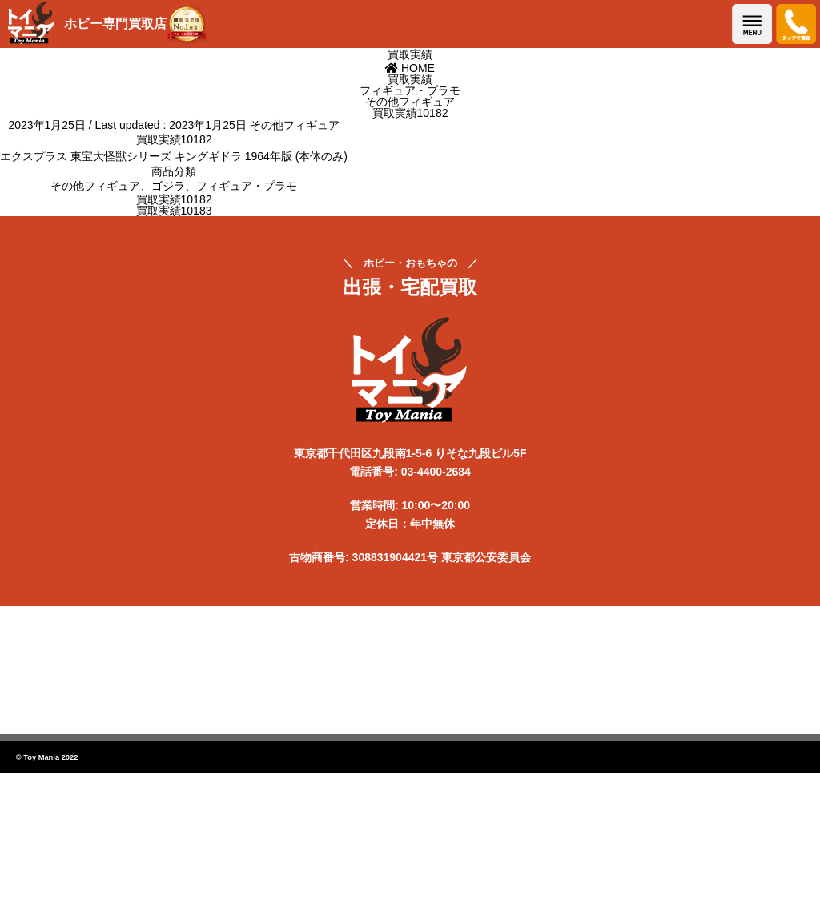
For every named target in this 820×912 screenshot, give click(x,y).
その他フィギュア (295, 125)
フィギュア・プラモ (246, 185)
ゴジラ (168, 185)
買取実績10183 (174, 210)
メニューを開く (752, 24)
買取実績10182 (174, 199)
